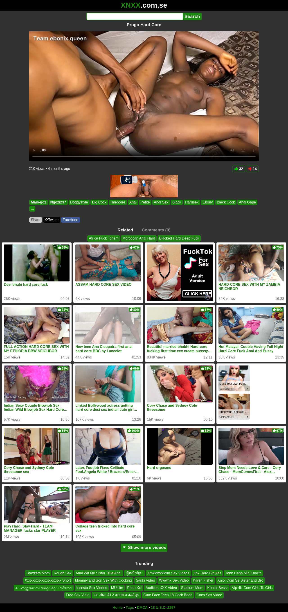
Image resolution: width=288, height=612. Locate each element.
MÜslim (117, 587)
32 (238, 169)
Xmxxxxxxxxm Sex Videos (168, 573)
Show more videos (144, 547)
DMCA (142, 608)
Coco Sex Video (209, 595)
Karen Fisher (203, 580)
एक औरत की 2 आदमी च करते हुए (116, 595)
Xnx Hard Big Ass (207, 573)
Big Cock (99, 202)
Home (118, 608)
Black (176, 202)
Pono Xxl (134, 587)
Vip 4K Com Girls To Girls (252, 587)
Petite (145, 202)
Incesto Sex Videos (91, 587)
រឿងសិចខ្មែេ (134, 573)
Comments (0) (156, 230)
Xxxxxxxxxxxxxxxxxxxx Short (48, 580)
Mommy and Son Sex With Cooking (103, 580)
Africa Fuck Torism (103, 238)
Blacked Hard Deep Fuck (179, 238)
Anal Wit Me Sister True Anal (99, 573)
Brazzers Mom (38, 573)
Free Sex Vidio (78, 595)
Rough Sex (63, 573)
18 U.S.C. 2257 (163, 608)
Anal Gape (247, 202)
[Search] (134, 16)
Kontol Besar (217, 587)
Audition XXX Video (161, 587)
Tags (130, 608)
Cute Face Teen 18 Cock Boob (167, 595)
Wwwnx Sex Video (174, 580)
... (32, 209)
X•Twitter (52, 220)
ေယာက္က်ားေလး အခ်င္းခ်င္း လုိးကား (43, 587)
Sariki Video (145, 580)
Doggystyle (79, 202)
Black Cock (226, 202)
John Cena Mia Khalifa (243, 573)
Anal (133, 202)
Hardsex (192, 202)
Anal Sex (161, 202)
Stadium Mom (192, 587)
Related (125, 230)
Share (35, 220)
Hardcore (117, 202)
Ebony (207, 202)
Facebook (71, 220)
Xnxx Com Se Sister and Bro (240, 580)
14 (252, 169)
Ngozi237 (58, 202)
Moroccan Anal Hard (138, 238)
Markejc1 (38, 202)
